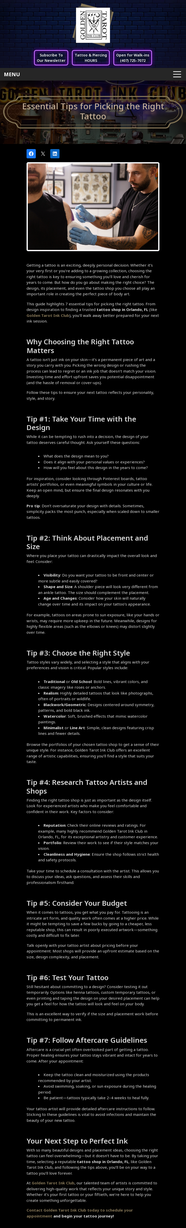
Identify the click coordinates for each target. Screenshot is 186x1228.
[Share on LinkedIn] (55, 153)
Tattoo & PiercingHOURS (91, 58)
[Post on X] (43, 153)
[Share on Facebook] (31, 153)
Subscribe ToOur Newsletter (51, 58)
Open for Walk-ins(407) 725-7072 (132, 58)
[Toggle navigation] (93, 74)
